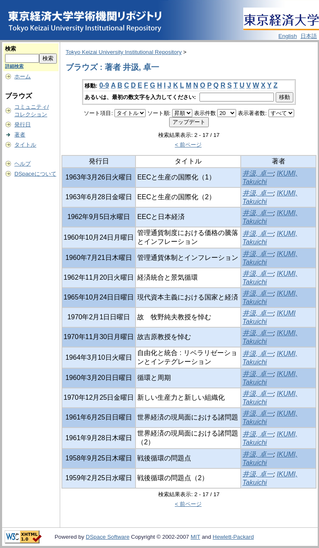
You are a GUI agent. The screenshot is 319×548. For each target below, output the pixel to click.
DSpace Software (108, 537)
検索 (10, 48)
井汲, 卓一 (257, 173)
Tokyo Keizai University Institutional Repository (124, 52)
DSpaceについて (35, 174)
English (288, 36)
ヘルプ (22, 163)
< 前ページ (188, 145)
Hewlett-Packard (233, 537)
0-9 (104, 85)
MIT (195, 537)
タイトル (25, 145)
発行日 (22, 124)
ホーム (22, 76)
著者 (19, 134)
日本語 (308, 36)
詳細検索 (14, 66)
